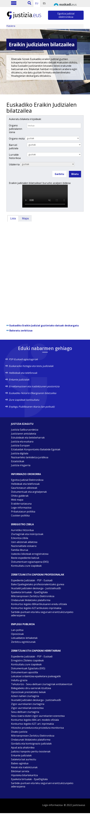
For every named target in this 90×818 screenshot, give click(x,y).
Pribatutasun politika (23, 511)
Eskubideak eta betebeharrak (28, 437)
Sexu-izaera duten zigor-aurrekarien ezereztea (38, 716)
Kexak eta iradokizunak (24, 767)
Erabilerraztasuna (21, 503)
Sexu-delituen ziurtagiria (25, 712)
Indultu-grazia (19, 680)
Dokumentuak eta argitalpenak (29, 491)
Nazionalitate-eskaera (23, 546)
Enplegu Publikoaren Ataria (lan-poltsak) (32, 406)
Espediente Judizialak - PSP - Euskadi (31, 580)
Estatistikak (17, 461)
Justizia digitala (19, 453)
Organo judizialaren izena (15, 129)
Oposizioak (17, 634)
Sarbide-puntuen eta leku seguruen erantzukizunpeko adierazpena (42, 613)
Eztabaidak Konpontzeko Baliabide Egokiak (35, 449)
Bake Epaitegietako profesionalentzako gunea (37, 584)
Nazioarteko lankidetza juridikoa (29, 457)
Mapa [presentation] (25, 218)
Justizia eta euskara (22, 441)
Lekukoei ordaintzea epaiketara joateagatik (36, 676)
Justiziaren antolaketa (23, 433)
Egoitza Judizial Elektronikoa (27, 480)
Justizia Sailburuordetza (24, 429)
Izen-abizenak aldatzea (24, 542)
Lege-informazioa (21, 507)
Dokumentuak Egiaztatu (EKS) (28, 668)
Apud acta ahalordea (22, 747)
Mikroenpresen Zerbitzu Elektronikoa (32, 596)
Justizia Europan (20, 445)
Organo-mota (17, 138)
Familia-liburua (19, 550)
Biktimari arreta (20, 771)
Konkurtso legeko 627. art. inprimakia (32, 723)
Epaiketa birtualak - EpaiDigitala (29, 592)
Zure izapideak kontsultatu (24, 399)
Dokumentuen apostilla (24, 672)
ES (44, 3)
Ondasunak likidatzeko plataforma (30, 600)
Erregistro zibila (22, 524)
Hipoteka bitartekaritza (24, 775)
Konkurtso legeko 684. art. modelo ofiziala (35, 719)
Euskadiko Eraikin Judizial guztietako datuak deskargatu (44, 325)
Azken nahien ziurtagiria (25, 696)
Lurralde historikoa (15, 156)
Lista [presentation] (13, 218)
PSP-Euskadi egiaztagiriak (23, 359)
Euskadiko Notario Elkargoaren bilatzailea (32, 393)
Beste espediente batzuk (25, 557)
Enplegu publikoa (23, 624)
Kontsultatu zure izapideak (26, 565)
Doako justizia (19, 731)
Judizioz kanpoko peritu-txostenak (30, 751)
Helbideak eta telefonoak (23, 373)
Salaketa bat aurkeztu (23, 759)
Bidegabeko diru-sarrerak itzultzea (31, 688)
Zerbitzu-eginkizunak (23, 642)
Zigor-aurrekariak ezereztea (27, 708)
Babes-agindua (19, 763)
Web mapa (17, 499)
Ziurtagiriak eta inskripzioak (27, 534)
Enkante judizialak (19, 379)
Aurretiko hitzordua (22, 530)
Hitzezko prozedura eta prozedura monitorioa (37, 727)
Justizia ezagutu (22, 424)
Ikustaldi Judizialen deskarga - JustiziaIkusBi (36, 700)
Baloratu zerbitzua (20, 330)
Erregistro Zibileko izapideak (27, 660)
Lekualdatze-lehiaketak (24, 638)
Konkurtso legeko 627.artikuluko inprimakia (36, 608)
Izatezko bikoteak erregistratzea (29, 554)
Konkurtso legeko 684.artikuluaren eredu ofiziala (39, 604)
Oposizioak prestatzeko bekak (28, 692)
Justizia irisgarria (20, 465)
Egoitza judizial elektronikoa (65, 15)
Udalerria (14, 164)
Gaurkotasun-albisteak (24, 487)
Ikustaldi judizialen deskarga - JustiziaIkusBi (36, 588)
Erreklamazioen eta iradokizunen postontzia (34, 386)
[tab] (13, 218)
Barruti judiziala (13, 146)
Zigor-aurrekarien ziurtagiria (27, 704)
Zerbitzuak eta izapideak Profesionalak (37, 574)
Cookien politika (20, 515)
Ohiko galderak (19, 495)
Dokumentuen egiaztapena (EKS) (30, 561)
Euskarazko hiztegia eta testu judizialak (31, 366)
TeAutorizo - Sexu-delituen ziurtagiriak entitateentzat (41, 684)
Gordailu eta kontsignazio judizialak (31, 743)
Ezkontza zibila (19, 538)
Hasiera (10, 26)
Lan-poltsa (17, 630)
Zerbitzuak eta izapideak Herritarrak (36, 650)
